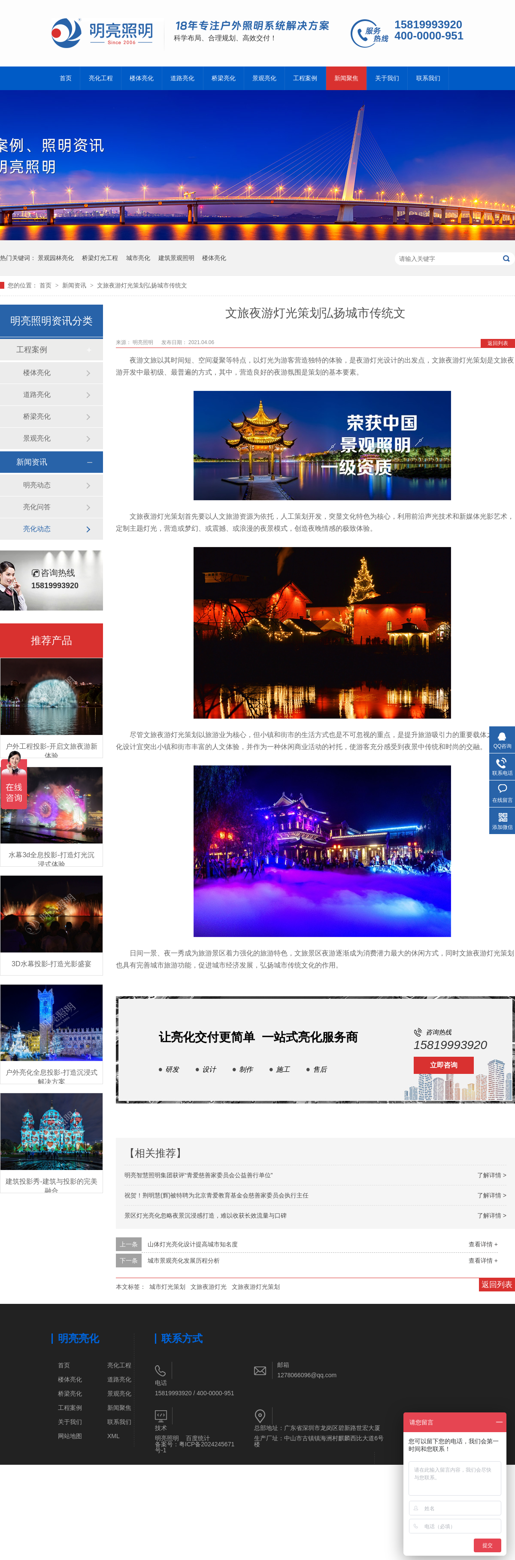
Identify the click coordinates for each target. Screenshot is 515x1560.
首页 (66, 78)
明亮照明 (167, 1438)
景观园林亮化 (56, 257)
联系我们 (428, 78)
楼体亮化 (142, 78)
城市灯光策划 (167, 1286)
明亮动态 (37, 485)
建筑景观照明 (176, 257)
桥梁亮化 (224, 78)
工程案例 (305, 78)
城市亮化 (138, 257)
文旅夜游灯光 (209, 1286)
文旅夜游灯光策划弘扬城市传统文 (142, 285)
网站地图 (70, 1436)
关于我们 (387, 78)
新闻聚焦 (346, 78)
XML (113, 1436)
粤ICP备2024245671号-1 (194, 1447)
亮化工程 (101, 78)
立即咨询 (443, 1065)
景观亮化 (264, 78)
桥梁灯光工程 (100, 257)
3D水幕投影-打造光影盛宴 (51, 963)
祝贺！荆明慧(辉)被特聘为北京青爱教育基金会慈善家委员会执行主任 (216, 1195)
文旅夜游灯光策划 (256, 1286)
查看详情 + (483, 1244)
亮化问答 (37, 507)
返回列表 (498, 343)
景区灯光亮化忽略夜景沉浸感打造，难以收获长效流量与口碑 (205, 1215)
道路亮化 (182, 78)
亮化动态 (37, 528)
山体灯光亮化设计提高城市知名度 (193, 1244)
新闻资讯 (75, 285)
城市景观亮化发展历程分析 (184, 1260)
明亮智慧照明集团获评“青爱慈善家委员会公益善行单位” (198, 1175)
